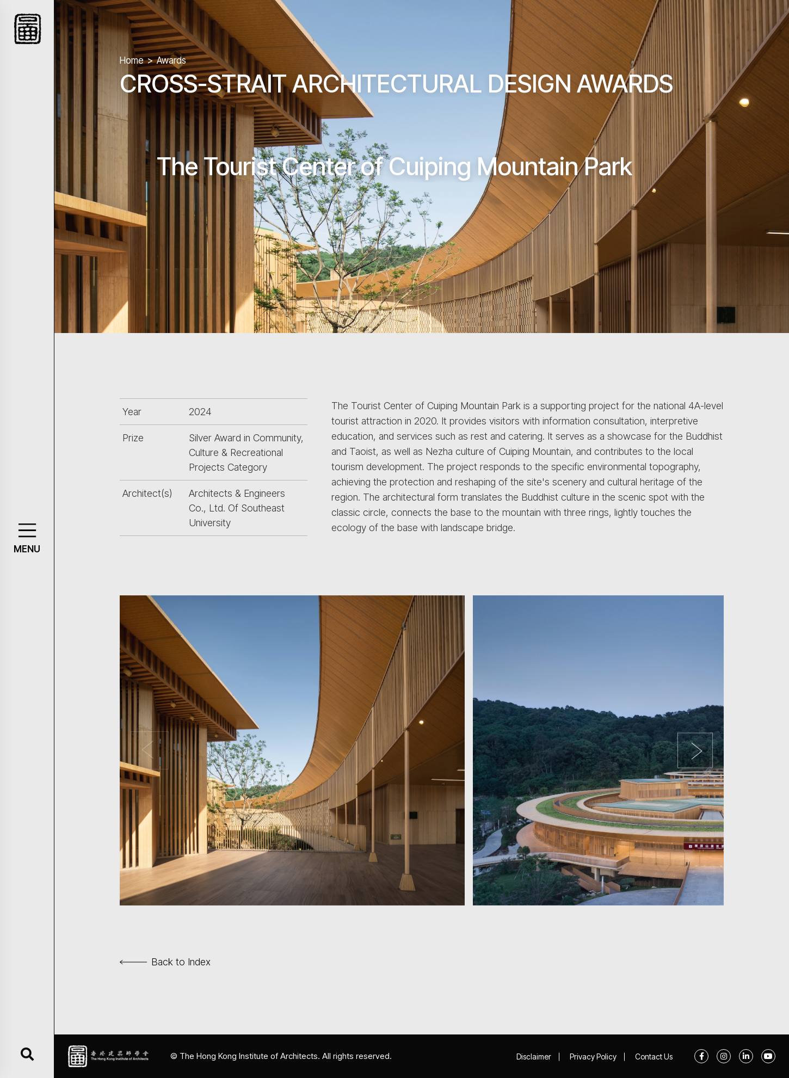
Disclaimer (533, 1056)
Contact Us (654, 1056)
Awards (171, 60)
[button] (27, 530)
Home (132, 60)
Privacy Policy (593, 1056)
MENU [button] (27, 549)
